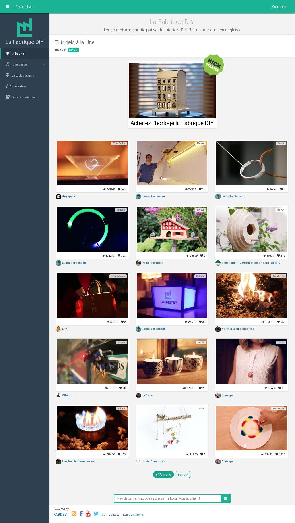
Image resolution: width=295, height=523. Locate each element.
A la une (163, 474)
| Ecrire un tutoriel (133, 514)
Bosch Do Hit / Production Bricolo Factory (247, 262)
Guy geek (65, 196)
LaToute (144, 395)
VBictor (64, 395)
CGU (103, 514)
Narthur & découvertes (234, 329)
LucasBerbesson (151, 196)
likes (73, 50)
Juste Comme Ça (151, 461)
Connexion (279, 6)
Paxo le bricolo (149, 262)
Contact (114, 514)
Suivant (182, 474)
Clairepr (224, 395)
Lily (61, 329)
